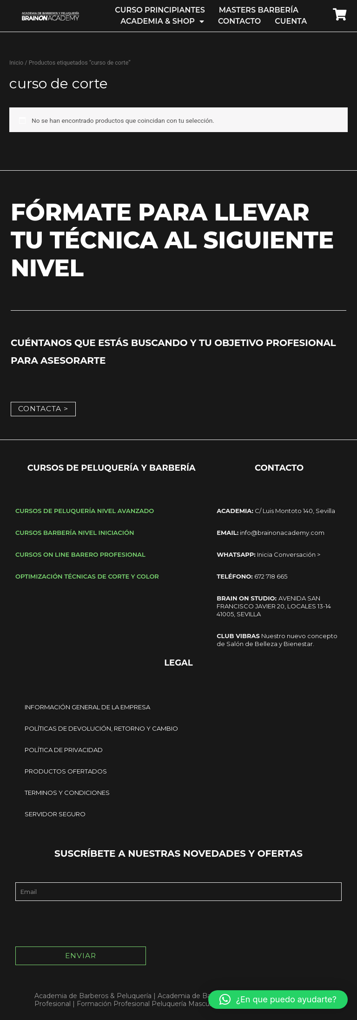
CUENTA (291, 21)
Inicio (16, 62)
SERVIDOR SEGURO (55, 813)
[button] (278, 999)
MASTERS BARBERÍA (258, 10)
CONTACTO (239, 21)
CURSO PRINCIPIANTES (160, 10)
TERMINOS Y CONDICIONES (67, 791)
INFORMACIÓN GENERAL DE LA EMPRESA (87, 706)
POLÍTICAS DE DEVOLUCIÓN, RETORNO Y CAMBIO (101, 727)
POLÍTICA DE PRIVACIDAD (64, 749)
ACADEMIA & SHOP (162, 21)
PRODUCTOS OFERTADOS (66, 770)
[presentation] (86, 923)
